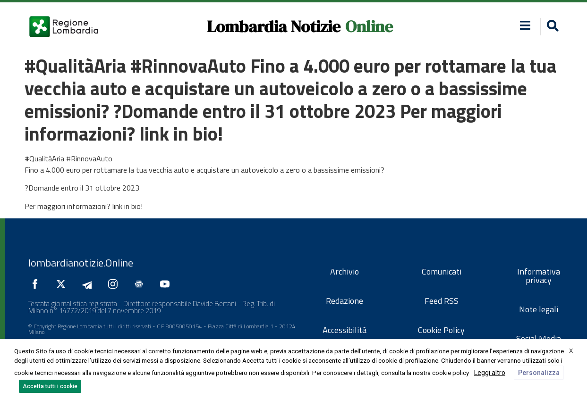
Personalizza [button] (539, 372)
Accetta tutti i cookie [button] (50, 386)
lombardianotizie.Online (80, 263)
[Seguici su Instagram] (115, 284)
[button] (525, 25)
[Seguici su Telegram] (89, 284)
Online (369, 26)
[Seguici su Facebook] (37, 284)
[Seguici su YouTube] (167, 284)
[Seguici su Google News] (141, 284)
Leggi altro (489, 372)
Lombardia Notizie (273, 26)
